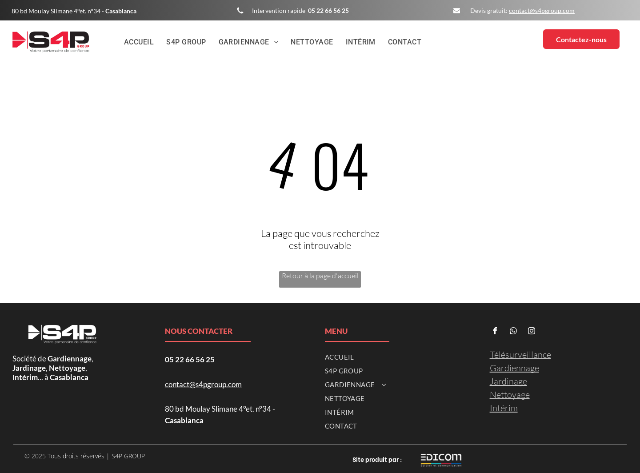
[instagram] (531, 331)
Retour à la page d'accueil (320, 275)
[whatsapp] (513, 331)
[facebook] (495, 331)
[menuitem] (139, 42)
